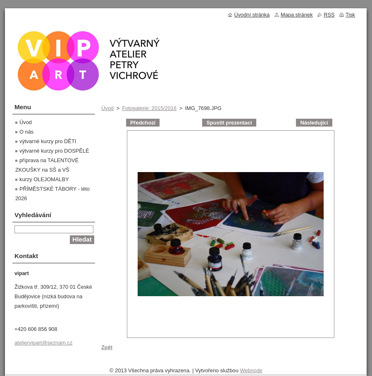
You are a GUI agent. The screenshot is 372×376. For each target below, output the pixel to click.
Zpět (106, 347)
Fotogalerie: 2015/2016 (149, 108)
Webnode (251, 370)
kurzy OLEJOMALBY (44, 179)
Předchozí (142, 123)
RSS (329, 15)
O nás (26, 132)
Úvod (107, 108)
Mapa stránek (297, 15)
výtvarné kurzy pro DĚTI (47, 141)
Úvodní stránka (251, 15)
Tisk (350, 15)
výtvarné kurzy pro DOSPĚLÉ (54, 151)
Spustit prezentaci (229, 123)
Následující (314, 123)
